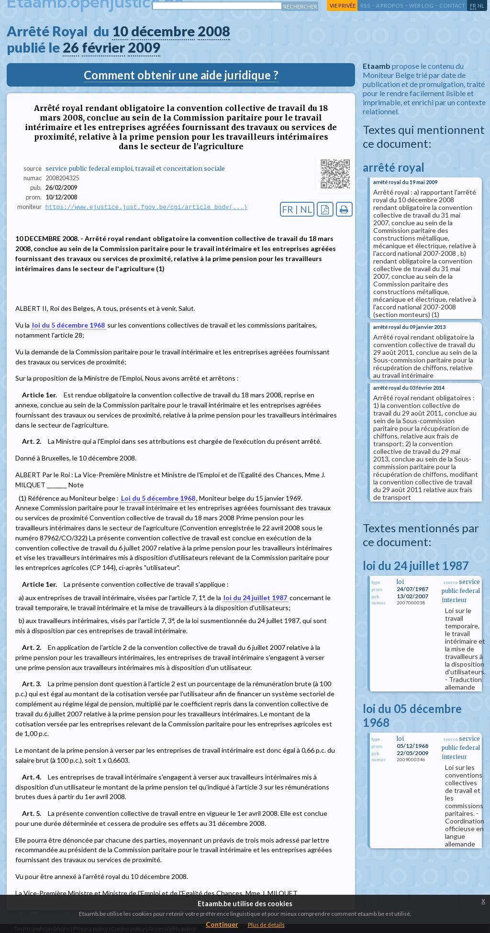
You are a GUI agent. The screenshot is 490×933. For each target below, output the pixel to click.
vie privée (343, 5)
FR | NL (297, 209)
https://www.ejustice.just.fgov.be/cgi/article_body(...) (146, 207)
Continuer (222, 924)
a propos (389, 5)
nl (481, 5)
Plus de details (266, 924)
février (103, 47)
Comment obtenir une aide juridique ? (181, 75)
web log (421, 5)
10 (120, 31)
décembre (163, 31)
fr (473, 5)
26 (71, 47)
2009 (144, 47)
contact (452, 5)
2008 (214, 31)
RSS (365, 5)
